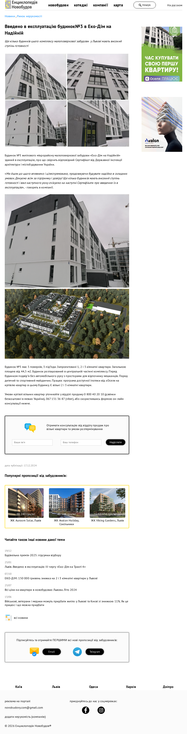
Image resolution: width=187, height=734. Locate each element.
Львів (56, 687)
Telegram (95, 651)
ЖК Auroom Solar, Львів (25, 520)
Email (51, 651)
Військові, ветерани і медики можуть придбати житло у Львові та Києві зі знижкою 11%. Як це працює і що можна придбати (66, 603)
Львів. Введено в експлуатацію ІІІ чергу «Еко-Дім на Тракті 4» (45, 566)
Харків (131, 687)
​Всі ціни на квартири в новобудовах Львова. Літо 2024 (41, 590)
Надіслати (116, 442)
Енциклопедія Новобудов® (33, 726)
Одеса (93, 687)
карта (118, 5)
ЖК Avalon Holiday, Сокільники (66, 522)
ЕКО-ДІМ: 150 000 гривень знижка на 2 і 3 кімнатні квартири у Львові (51, 578)
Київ (18, 687)
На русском (174, 5)
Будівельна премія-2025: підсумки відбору (33, 555)
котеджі (81, 5)
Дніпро (168, 687)
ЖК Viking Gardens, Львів (107, 520)
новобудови (58, 5)
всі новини (16, 617)
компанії (100, 5)
